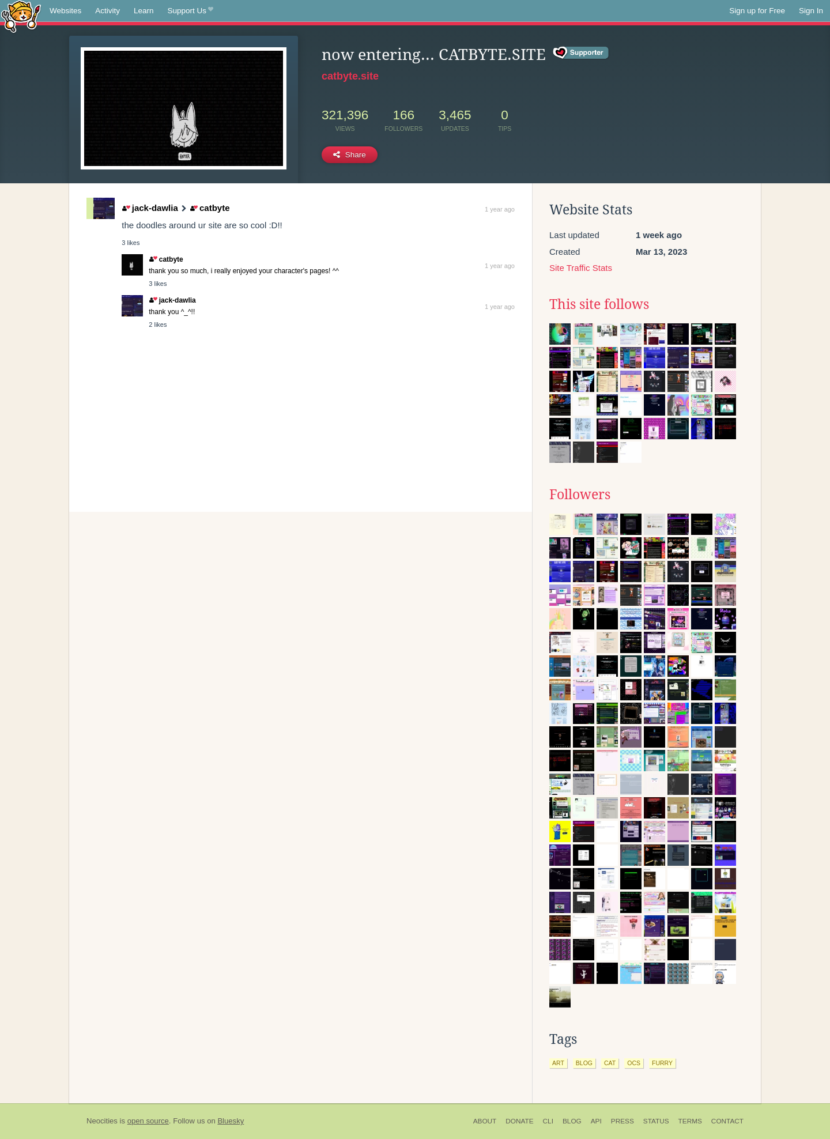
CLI (548, 1121)
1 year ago (500, 209)
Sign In (811, 10)
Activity (107, 10)
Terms (690, 1121)
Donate (519, 1121)
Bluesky (230, 1121)
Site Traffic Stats (580, 268)
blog (584, 1062)
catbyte (210, 208)
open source (148, 1121)
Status (656, 1121)
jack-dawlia (150, 208)
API (596, 1121)
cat (610, 1062)
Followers (579, 494)
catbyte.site (350, 76)
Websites (65, 10)
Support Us (190, 11)
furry (662, 1062)
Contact (727, 1121)
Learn (144, 10)
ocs (633, 1062)
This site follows (599, 304)
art (558, 1062)
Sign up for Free (757, 10)
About (485, 1121)
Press (622, 1121)
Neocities (102, 1121)
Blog (572, 1121)
